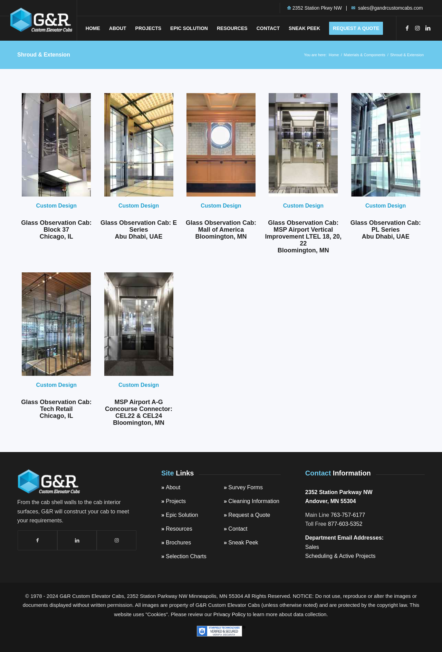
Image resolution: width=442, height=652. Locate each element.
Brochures (178, 542)
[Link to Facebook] (407, 28)
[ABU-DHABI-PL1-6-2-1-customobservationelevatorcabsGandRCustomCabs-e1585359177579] (385, 145)
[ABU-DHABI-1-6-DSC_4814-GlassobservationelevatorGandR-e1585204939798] (138, 145)
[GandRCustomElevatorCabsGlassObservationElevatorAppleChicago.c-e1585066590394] (56, 324)
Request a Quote (249, 515)
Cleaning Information (253, 501)
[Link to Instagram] (417, 28)
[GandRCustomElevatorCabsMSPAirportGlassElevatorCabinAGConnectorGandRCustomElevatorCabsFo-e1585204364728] (138, 324)
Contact (237, 529)
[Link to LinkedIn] (428, 28)
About (173, 487)
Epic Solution (182, 515)
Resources (179, 529)
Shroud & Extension (43, 55)
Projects (176, 501)
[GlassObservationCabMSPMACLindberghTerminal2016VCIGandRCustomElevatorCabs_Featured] (303, 145)
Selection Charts (186, 556)
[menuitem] (93, 28)
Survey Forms (245, 487)
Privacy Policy (229, 614)
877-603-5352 (345, 524)
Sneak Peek (243, 542)
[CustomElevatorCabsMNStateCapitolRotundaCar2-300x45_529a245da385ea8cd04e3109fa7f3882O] (221, 145)
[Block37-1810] (56, 145)
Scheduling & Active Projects (340, 556)
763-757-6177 (348, 515)
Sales (312, 547)
